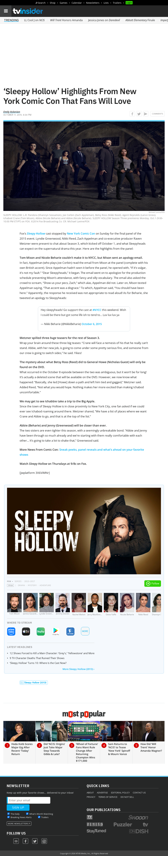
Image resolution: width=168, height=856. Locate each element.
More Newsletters (18, 823)
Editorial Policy (120, 792)
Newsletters (92, 2)
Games (63, 2)
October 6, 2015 (92, 324)
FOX (9, 581)
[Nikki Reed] (143, 604)
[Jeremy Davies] (62, 604)
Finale (140, 20)
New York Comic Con (81, 233)
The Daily (15, 813)
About (90, 792)
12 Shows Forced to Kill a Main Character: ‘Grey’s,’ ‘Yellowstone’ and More (52, 653)
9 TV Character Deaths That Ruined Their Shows (37, 658)
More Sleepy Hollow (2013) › (78, 669)
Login (129, 2)
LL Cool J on (34, 20)
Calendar (77, 2)
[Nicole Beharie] (127, 604)
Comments (157, 114)
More (85, 631)
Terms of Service (107, 796)
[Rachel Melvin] (78, 604)
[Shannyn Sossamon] (159, 604)
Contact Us (139, 792)
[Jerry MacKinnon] (95, 604)
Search (42, 2)
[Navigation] (5, 11)
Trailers (117, 2)
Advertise (102, 792)
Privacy (91, 796)
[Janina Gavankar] (30, 604)
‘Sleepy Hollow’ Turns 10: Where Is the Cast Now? (38, 663)
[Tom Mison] (14, 604)
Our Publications (103, 809)
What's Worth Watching (41, 813)
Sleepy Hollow (36, 233)
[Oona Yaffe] (111, 604)
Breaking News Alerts (21, 817)
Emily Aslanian (11, 111)
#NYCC (97, 310)
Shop (52, 2)
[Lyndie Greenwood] (46, 604)
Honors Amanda (66, 20)
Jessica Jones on (104, 20)
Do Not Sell (127, 796)
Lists (106, 2)
